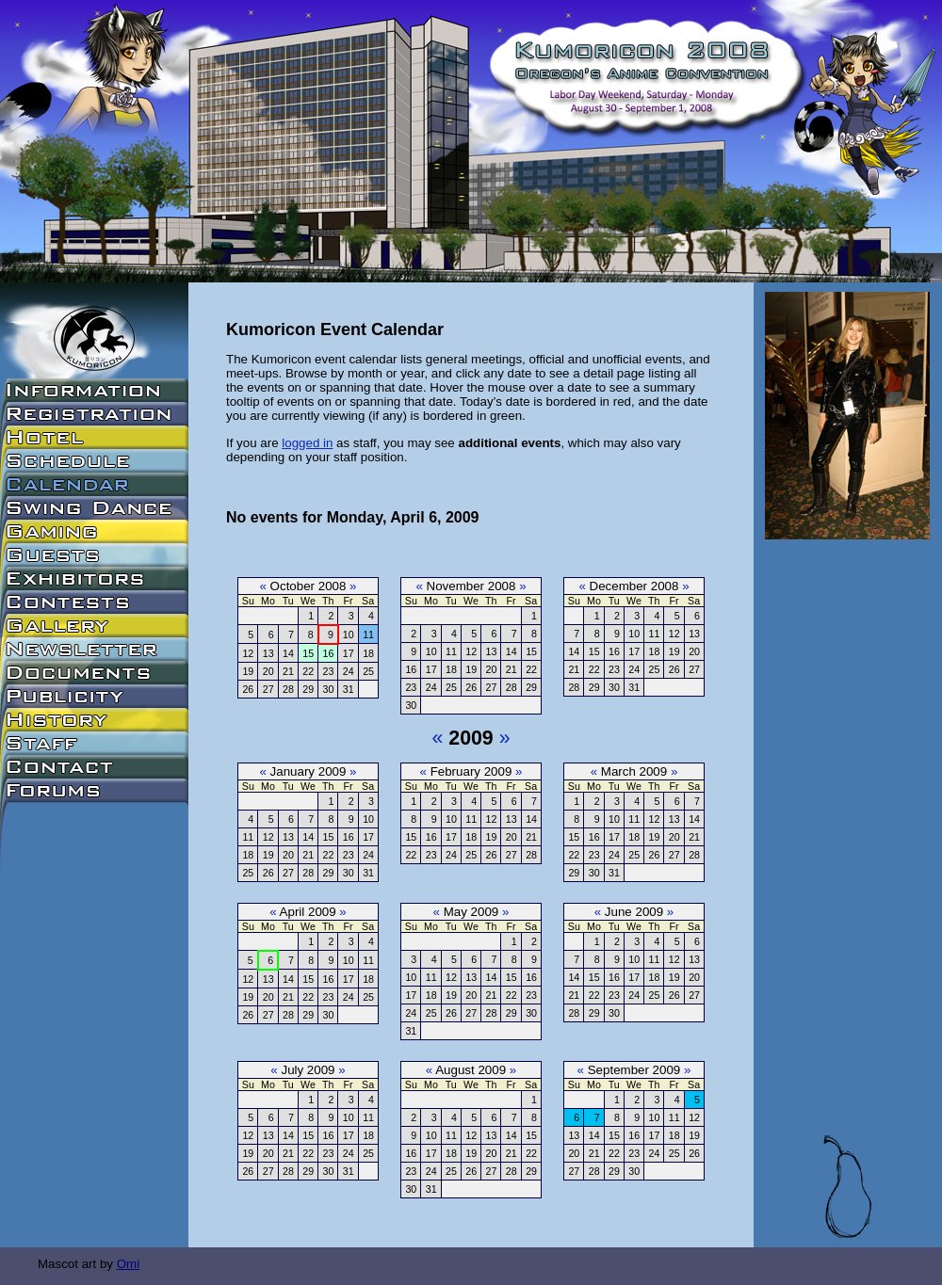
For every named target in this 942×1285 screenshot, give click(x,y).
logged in (307, 443)
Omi (128, 1264)
